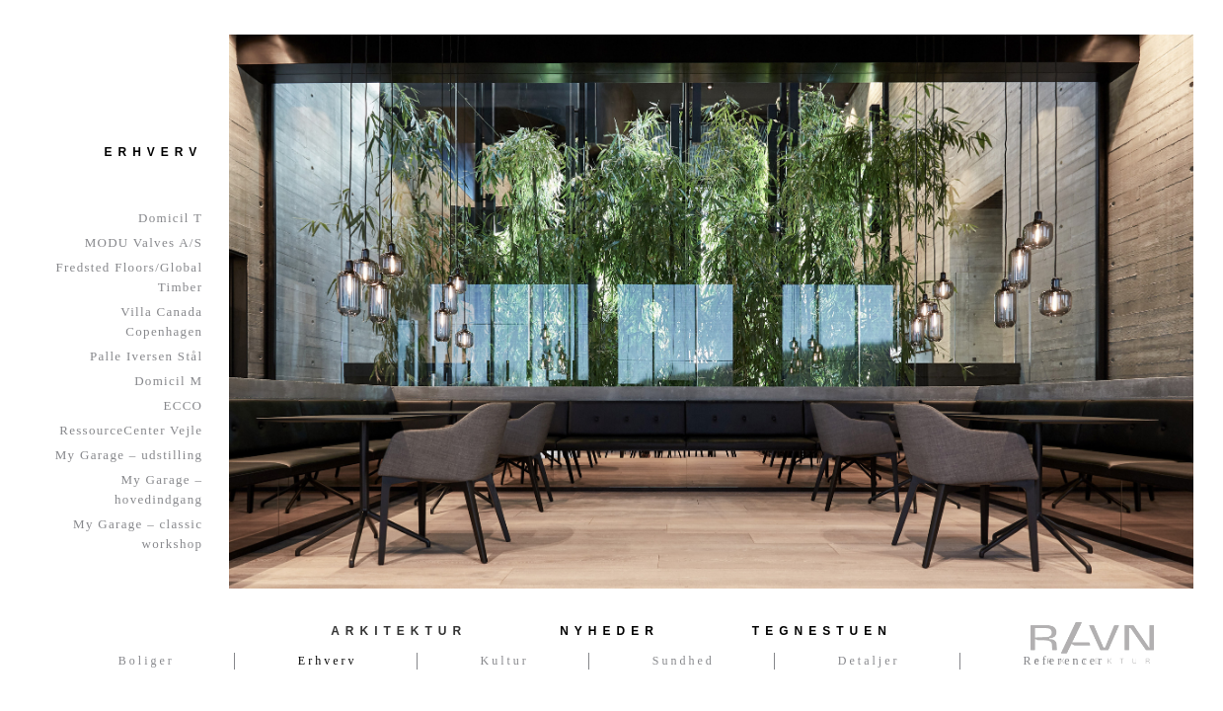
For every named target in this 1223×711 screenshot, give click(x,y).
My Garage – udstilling (129, 454)
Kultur (505, 661)
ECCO (182, 405)
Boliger (146, 661)
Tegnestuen (822, 631)
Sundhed (683, 661)
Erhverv (327, 661)
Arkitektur (399, 631)
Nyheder (609, 631)
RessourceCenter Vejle (130, 430)
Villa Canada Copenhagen (161, 321)
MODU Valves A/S (144, 242)
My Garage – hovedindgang (158, 489)
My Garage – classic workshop (137, 533)
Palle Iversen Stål (146, 356)
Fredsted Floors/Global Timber (128, 277)
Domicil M (168, 380)
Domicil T (170, 217)
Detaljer (869, 661)
